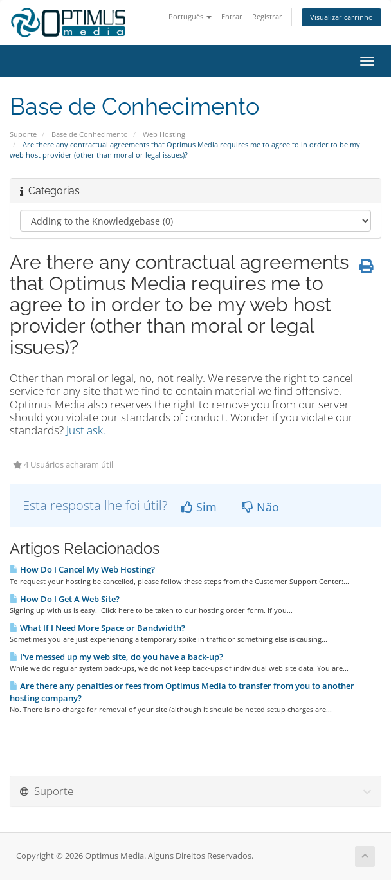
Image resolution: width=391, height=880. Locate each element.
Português (190, 16)
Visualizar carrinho (341, 17)
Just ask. (85, 430)
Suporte (23, 134)
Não (260, 507)
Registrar (267, 16)
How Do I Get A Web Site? (65, 599)
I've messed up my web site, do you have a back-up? (116, 657)
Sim (199, 507)
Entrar (231, 16)
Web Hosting (164, 134)
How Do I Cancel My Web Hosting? (82, 569)
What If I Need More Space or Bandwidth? (97, 628)
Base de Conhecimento (89, 134)
